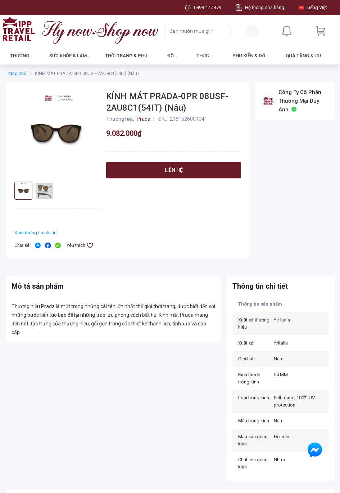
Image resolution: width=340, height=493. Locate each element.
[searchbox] (191, 31)
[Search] (223, 31)
